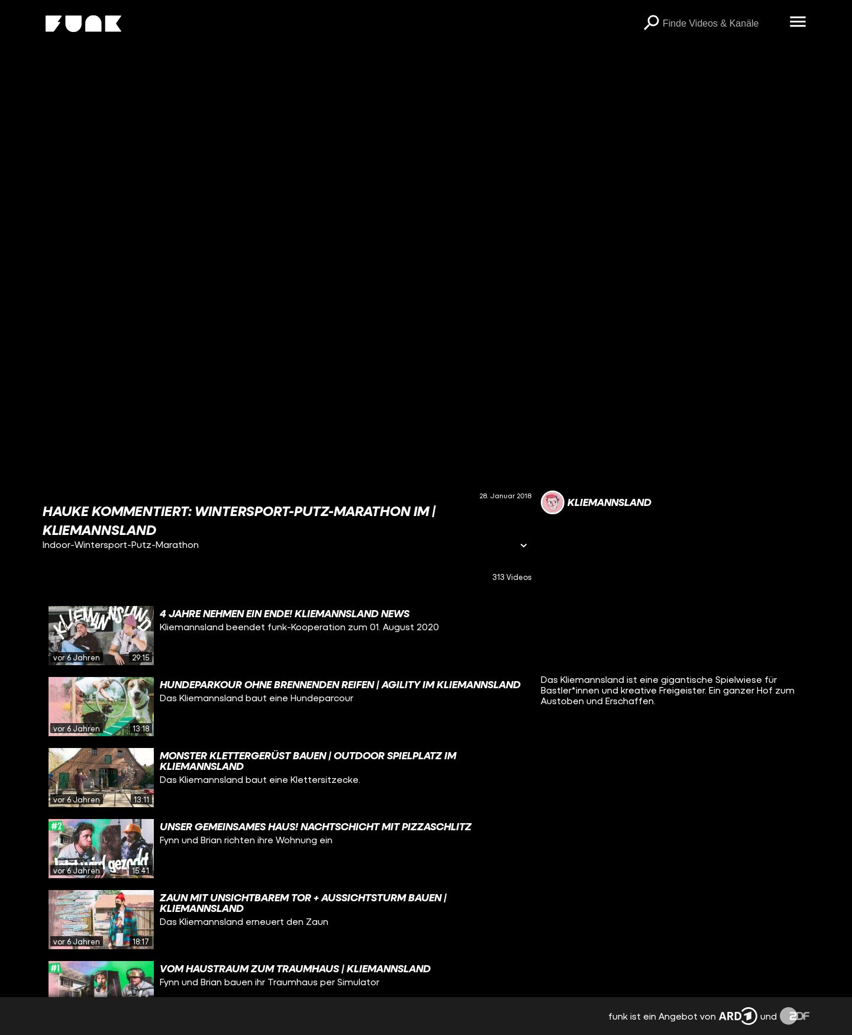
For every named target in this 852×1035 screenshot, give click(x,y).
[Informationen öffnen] (523, 546)
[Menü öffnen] (797, 22)
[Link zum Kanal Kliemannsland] (596, 502)
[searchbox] (722, 23)
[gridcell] (287, 635)
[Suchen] (651, 23)
